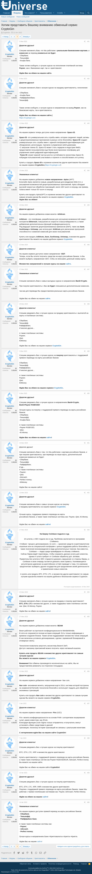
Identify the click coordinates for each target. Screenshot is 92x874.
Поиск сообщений (23, 17)
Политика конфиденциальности (59, 864)
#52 (88, 493)
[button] (36, 13)
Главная (6, 13)
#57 (88, 703)
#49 (88, 351)
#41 (88, 41)
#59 (88, 773)
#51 (88, 443)
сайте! (48, 524)
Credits (60, 13)
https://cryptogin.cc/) (27, 118)
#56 (88, 671)
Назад (6, 37)
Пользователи (46, 13)
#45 (88, 205)
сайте (68, 264)
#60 (88, 802)
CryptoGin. (61, 507)
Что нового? (30, 13)
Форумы (17, 13)
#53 (88, 530)
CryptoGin (6, 32)
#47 (88, 269)
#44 (88, 170)
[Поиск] (88, 13)
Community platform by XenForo (46, 868)
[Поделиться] (84, 41)
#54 (88, 592)
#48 (88, 304)
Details (78, 870)
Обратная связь (25, 864)
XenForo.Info (15, 872)
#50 (88, 393)
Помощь (76, 864)
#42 (88, 78)
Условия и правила (40, 864)
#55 (88, 616)
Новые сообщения (8, 17)
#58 (88, 738)
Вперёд (26, 37)
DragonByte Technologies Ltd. (67, 870)
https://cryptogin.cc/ (52, 165)
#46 (88, 245)
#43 (88, 123)
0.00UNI (14, 61)
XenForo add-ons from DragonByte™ (39, 870)
